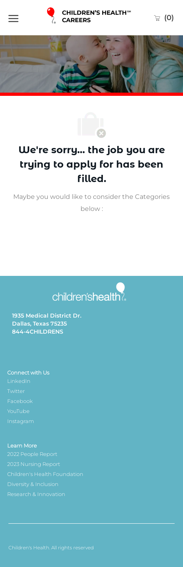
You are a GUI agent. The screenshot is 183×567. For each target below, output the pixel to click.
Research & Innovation (36, 494)
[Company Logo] (89, 17)
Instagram (20, 421)
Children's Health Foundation (45, 474)
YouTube (18, 411)
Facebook (20, 401)
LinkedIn (18, 381)
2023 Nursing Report (33, 464)
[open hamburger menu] (13, 17)
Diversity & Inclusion (32, 484)
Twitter (16, 391)
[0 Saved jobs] (163, 18)
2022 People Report (32, 454)
